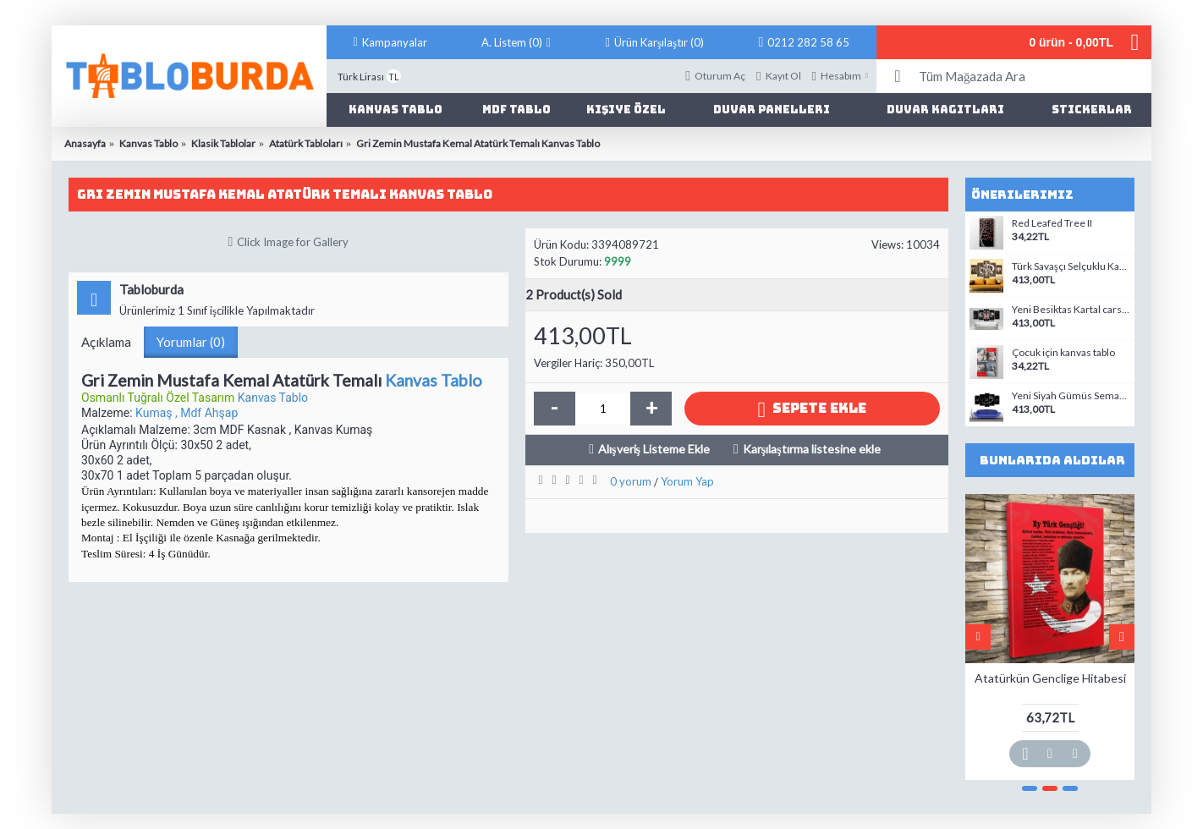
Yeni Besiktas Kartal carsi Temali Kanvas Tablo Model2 (1071, 310)
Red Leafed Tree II (1052, 223)
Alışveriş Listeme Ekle (654, 449)
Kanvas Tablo (433, 380)
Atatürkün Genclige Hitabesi (1050, 678)
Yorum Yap (687, 481)
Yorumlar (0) (191, 341)
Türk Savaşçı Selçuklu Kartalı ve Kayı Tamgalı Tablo (1071, 266)
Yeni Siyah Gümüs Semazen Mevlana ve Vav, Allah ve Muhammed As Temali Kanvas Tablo (1071, 396)
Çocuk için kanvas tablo (1063, 353)
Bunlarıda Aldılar (1052, 460)
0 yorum (630, 481)
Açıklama (106, 341)
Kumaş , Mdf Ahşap (186, 413)
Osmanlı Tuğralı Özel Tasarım (159, 397)
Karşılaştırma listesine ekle (812, 449)
